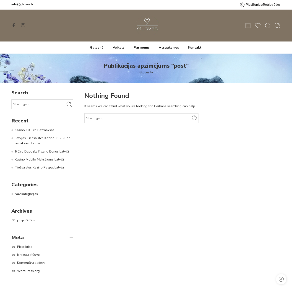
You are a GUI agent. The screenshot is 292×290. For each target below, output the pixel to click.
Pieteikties (24, 246)
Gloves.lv (146, 72)
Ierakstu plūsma (29, 254)
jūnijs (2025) (26, 220)
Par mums (142, 47)
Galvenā (97, 47)
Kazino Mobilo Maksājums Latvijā (39, 159)
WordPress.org (28, 271)
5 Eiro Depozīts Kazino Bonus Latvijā (42, 151)
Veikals (119, 47)
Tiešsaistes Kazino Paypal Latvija (39, 167)
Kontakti (195, 47)
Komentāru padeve (31, 262)
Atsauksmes (169, 47)
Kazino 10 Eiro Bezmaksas (34, 130)
